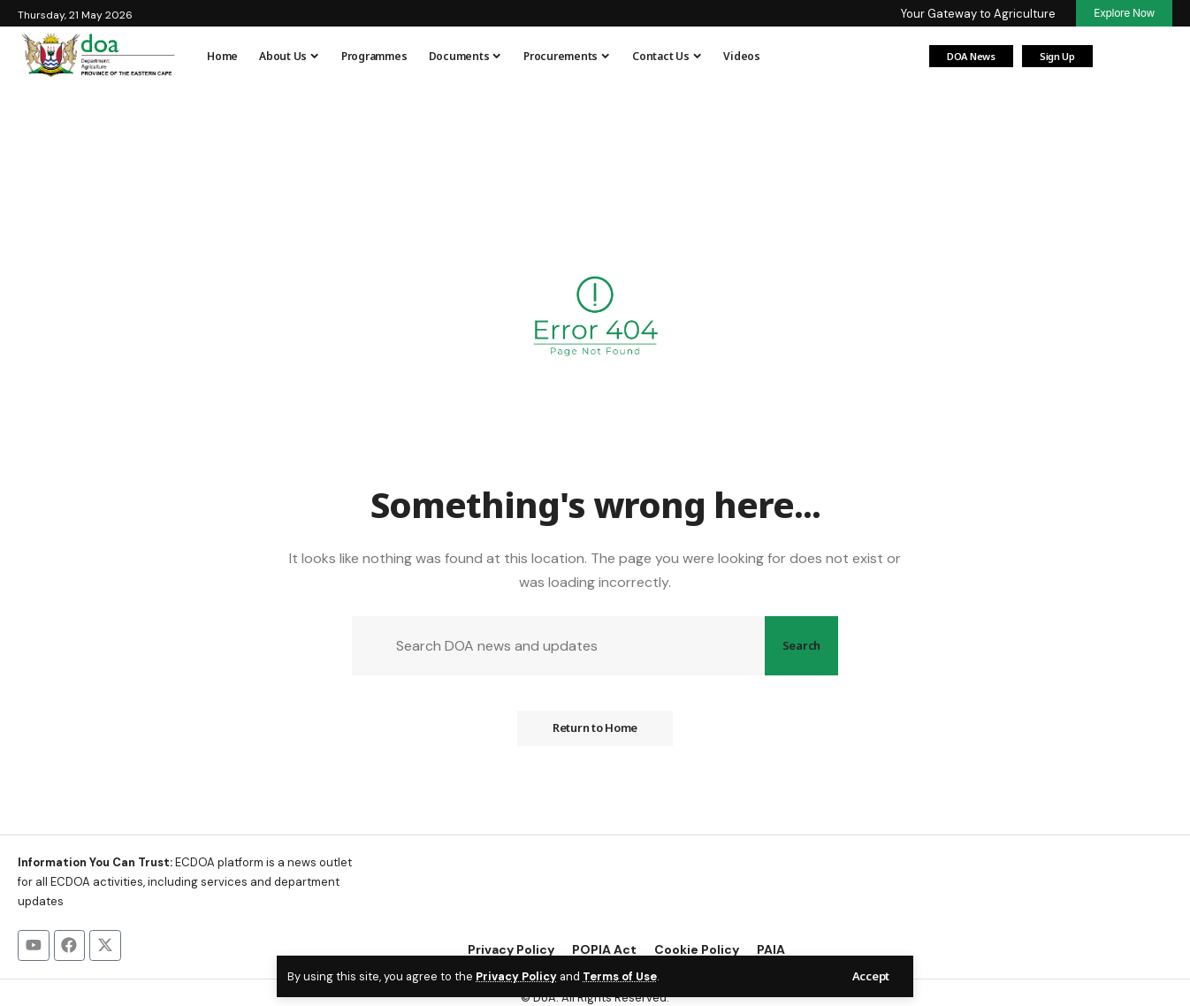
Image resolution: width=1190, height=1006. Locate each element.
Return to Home (595, 728)
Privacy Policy (516, 976)
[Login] (1119, 56)
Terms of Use (620, 976)
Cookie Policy (696, 950)
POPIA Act (604, 950)
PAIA (771, 950)
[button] (871, 976)
